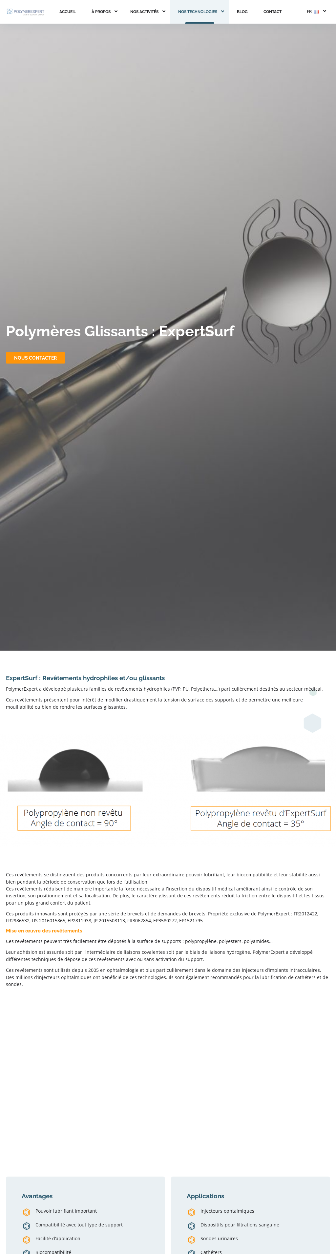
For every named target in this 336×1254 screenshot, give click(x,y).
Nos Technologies (197, 12)
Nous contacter (35, 358)
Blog (242, 12)
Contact (272, 12)
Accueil (67, 12)
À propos (101, 12)
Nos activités (144, 12)
